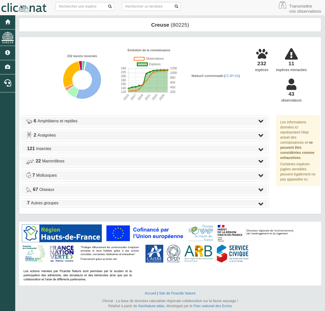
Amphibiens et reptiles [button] (51, 121)
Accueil (150, 293)
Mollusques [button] (41, 175)
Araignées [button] (41, 135)
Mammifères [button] (45, 161)
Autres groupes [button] (42, 203)
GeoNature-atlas (151, 306)
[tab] (144, 121)
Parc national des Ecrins (212, 306)
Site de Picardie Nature (177, 293)
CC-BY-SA (232, 76)
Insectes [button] (38, 148)
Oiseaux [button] (40, 189)
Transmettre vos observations (305, 9)
